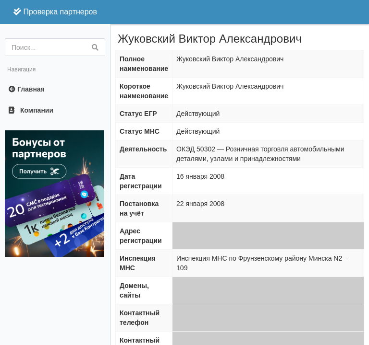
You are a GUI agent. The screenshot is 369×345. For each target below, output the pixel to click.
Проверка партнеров (55, 12)
